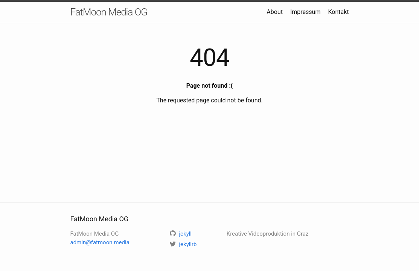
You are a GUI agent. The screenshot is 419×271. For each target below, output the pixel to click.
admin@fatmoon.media (100, 242)
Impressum (305, 11)
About (275, 11)
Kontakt (338, 11)
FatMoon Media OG (109, 12)
